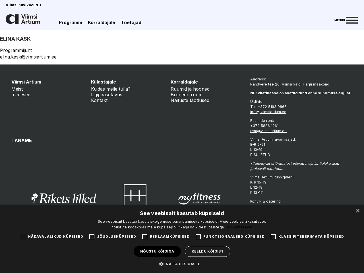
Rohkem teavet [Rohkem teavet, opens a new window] (239, 227)
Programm (70, 22)
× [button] (357, 211)
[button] (182, 263)
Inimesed (20, 94)
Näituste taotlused (190, 100)
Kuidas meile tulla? (111, 89)
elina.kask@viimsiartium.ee (28, 57)
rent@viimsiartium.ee (268, 131)
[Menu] (346, 19)
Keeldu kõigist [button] (208, 251)
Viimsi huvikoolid (24, 5)
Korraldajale (101, 22)
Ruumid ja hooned (190, 89)
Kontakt (99, 100)
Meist (17, 89)
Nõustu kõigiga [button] (157, 251)
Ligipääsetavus (106, 94)
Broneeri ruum (186, 94)
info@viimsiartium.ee (268, 112)
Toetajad (131, 22)
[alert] (182, 239)
